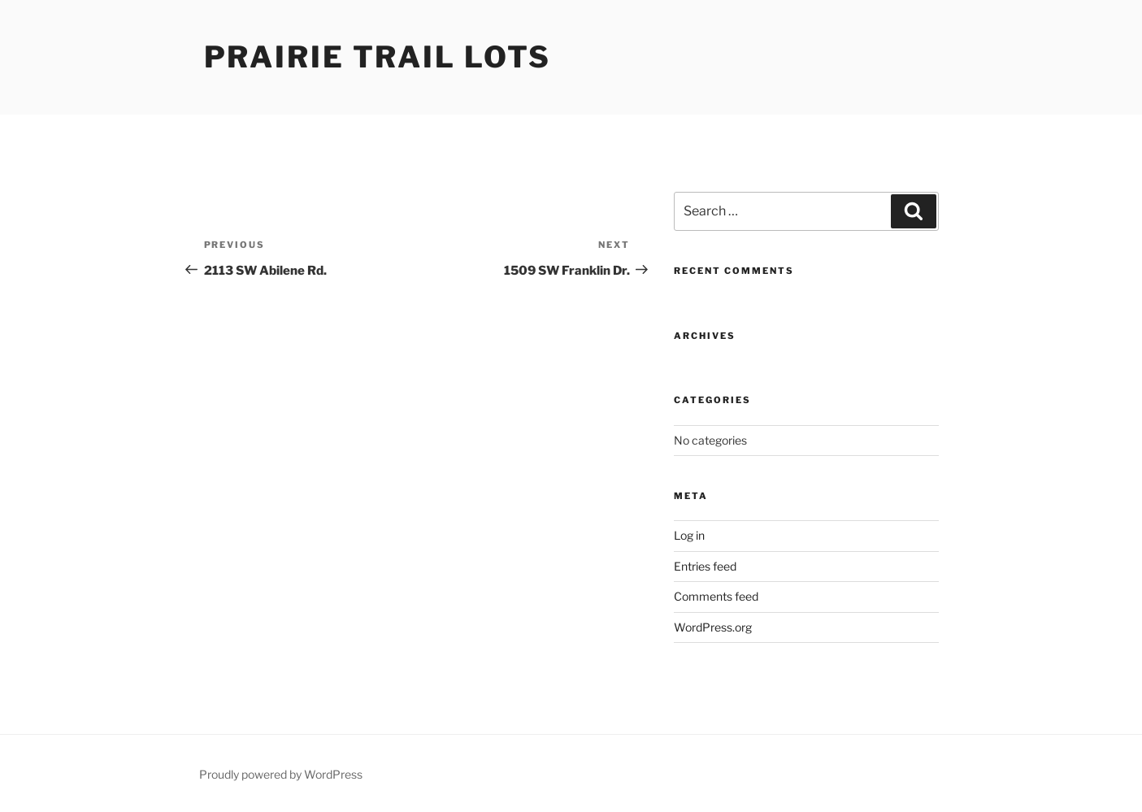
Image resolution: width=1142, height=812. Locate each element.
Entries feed (705, 566)
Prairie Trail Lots (378, 57)
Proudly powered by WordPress (281, 774)
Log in (689, 535)
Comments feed (716, 596)
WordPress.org (713, 627)
